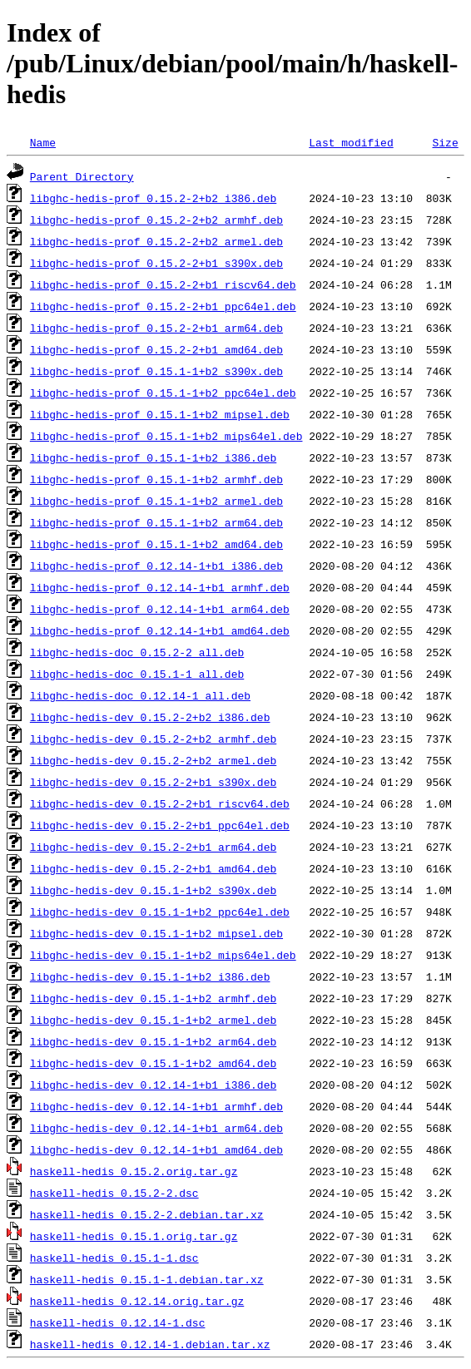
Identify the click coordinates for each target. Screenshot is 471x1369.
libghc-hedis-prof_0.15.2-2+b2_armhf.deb (156, 219)
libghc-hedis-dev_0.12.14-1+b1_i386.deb (153, 1084)
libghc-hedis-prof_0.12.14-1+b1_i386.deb (156, 565)
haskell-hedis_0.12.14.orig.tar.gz (137, 1300)
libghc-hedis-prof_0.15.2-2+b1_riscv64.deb (163, 284)
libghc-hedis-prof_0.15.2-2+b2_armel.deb (156, 241)
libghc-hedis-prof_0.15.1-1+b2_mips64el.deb (166, 435)
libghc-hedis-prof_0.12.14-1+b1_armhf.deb (160, 587)
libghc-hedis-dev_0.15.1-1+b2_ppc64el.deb (160, 911)
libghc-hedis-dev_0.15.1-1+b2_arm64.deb (153, 1041)
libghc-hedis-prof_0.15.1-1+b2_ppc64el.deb (163, 392)
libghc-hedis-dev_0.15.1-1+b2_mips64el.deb (163, 954)
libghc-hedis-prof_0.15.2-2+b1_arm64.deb (156, 327)
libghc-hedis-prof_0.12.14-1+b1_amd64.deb (160, 630)
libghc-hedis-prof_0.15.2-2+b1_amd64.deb (156, 349)
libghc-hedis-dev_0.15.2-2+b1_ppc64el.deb (160, 825)
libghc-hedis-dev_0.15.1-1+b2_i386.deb (150, 976)
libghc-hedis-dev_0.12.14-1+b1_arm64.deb (156, 1127)
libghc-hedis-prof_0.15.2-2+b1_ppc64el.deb (163, 306)
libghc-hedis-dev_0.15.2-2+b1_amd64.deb (153, 868)
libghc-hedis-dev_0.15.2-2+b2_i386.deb (150, 716)
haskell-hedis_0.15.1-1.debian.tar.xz (147, 1279)
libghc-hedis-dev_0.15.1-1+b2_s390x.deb (153, 889)
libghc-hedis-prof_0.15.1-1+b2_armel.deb (156, 500)
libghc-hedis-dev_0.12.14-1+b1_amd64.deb (156, 1149)
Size (445, 142)
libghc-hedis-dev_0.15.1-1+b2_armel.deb (153, 1019)
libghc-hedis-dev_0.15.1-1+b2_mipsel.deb (156, 933)
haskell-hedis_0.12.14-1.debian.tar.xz (150, 1344)
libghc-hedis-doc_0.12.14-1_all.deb (140, 695)
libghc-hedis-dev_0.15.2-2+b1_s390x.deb (153, 781)
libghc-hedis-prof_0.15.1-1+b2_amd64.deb (156, 543)
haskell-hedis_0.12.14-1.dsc (118, 1322)
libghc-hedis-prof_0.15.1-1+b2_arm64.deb (156, 522)
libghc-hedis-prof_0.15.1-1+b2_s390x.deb (156, 370)
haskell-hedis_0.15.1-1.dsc (114, 1257)
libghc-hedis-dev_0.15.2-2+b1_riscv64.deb (160, 803)
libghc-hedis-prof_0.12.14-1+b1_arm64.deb (160, 608)
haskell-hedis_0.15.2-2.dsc (114, 1192)
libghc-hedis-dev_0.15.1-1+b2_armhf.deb (153, 998)
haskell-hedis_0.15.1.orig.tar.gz (134, 1235)
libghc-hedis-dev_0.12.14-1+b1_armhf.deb (156, 1106)
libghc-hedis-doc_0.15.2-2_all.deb (137, 652)
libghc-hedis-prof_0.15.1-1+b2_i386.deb (153, 457)
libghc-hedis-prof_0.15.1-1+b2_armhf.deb (156, 479)
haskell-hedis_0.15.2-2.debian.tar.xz (147, 1214)
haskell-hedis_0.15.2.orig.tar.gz (134, 1171)
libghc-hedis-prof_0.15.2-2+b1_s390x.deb (156, 262)
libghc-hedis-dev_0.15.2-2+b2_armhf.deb (153, 738)
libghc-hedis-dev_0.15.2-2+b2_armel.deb (153, 760)
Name (43, 142)
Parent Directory (82, 176)
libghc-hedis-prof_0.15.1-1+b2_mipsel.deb (160, 414)
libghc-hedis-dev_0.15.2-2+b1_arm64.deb (153, 846)
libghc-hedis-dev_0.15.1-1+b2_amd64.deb (153, 1062)
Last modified (351, 142)
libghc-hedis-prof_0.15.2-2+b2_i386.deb (153, 197)
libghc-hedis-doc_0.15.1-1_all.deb (137, 673)
